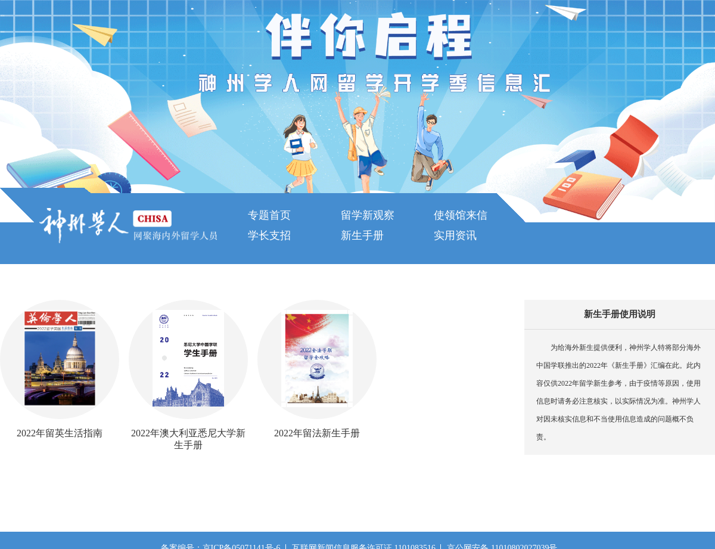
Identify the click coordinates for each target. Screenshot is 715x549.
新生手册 (362, 235)
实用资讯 (455, 235)
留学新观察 (367, 215)
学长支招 (269, 235)
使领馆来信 (460, 215)
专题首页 (269, 215)
